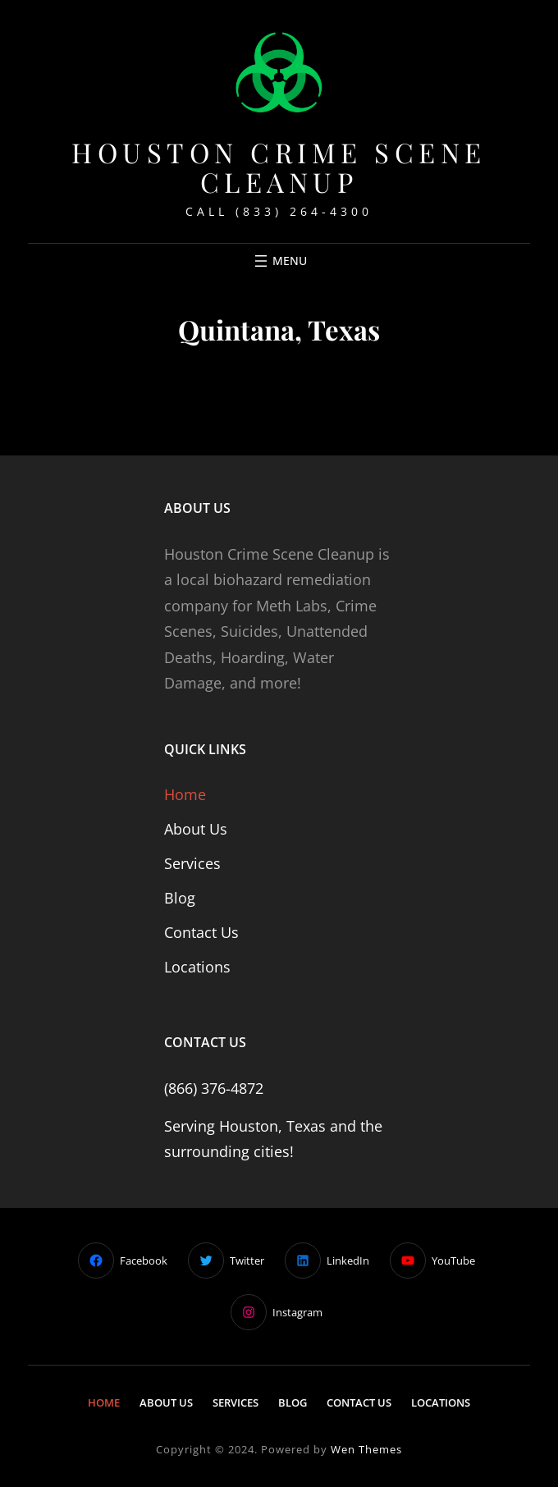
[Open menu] (279, 261)
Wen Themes (366, 1449)
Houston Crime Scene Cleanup (279, 167)
